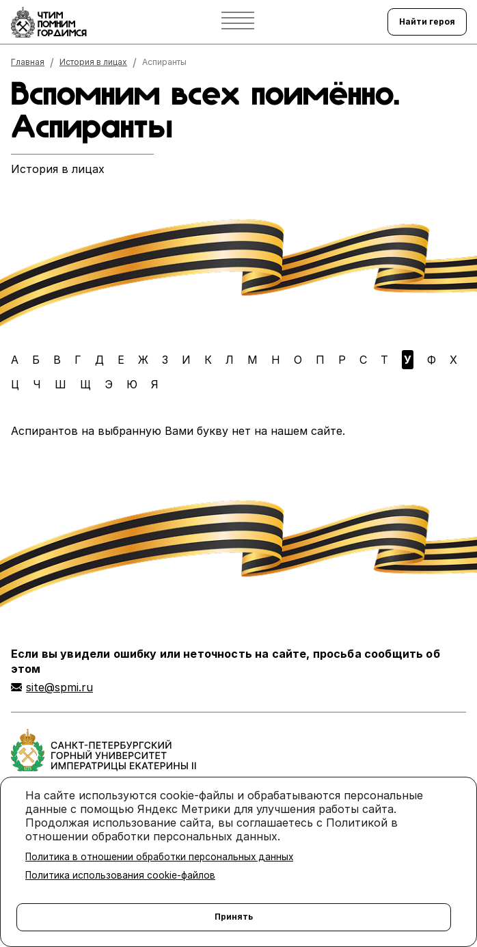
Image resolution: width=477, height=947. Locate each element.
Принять (234, 916)
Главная (27, 62)
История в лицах (93, 62)
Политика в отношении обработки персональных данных (159, 856)
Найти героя (427, 21)
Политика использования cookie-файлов (120, 875)
